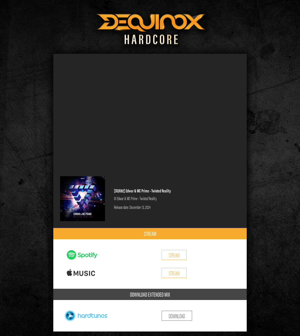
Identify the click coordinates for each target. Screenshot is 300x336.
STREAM (150, 233)
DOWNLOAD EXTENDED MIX (150, 294)
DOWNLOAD (177, 315)
